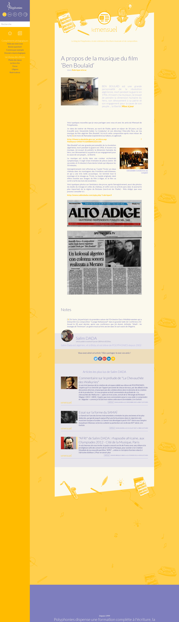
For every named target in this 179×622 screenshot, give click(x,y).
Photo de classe (15, 60)
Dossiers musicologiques (14, 53)
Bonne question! (15, 47)
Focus (14, 66)
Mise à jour (128, 106)
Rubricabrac (15, 72)
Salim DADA (86, 338)
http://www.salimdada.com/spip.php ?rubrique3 (89, 195)
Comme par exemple (15, 50)
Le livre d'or (15, 63)
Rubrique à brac (79, 70)
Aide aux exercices (15, 43)
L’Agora (15, 69)
